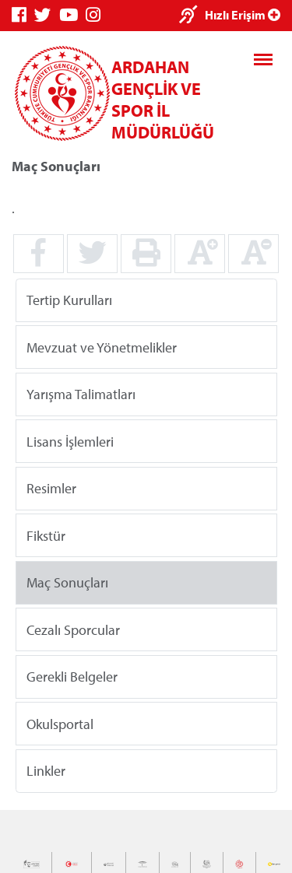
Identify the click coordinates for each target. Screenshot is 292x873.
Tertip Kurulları (69, 300)
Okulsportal (59, 723)
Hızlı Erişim (242, 15)
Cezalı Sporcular (73, 629)
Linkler (45, 771)
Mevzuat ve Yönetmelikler (101, 347)
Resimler (51, 488)
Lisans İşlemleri (70, 441)
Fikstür (45, 535)
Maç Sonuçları (67, 582)
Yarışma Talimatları (80, 394)
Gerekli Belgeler (72, 676)
